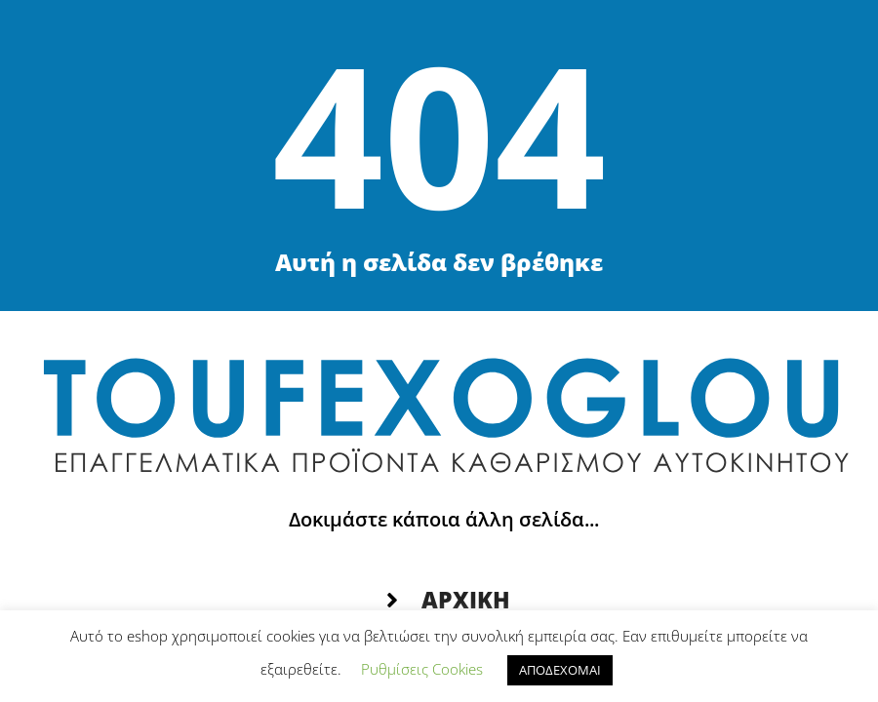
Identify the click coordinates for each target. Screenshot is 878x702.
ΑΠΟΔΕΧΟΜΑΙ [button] (560, 670)
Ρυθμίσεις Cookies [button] (422, 669)
